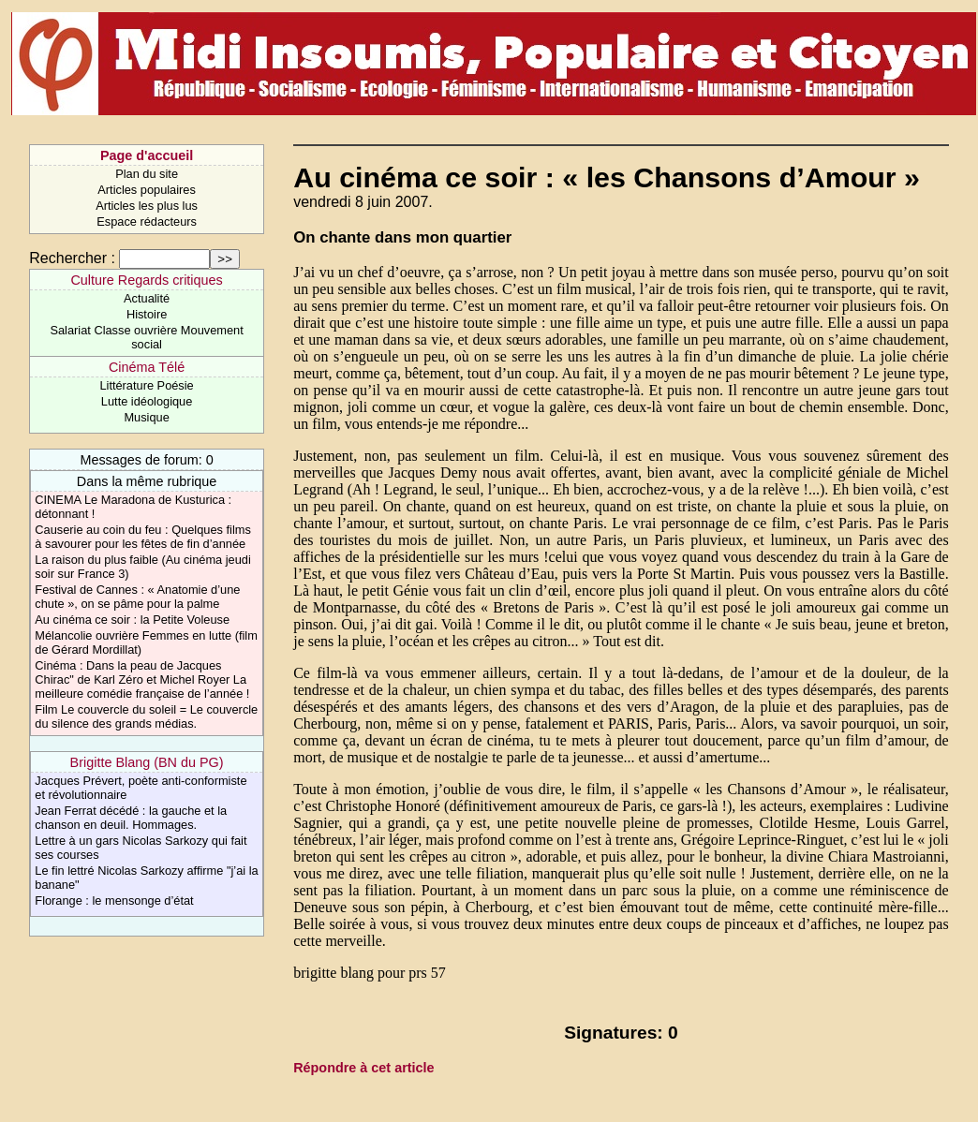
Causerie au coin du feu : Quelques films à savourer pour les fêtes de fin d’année (142, 537)
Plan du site (146, 174)
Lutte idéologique (146, 401)
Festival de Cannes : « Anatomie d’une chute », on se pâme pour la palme (137, 597)
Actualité (147, 298)
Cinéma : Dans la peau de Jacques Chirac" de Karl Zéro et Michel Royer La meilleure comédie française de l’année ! (142, 679)
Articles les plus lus (147, 206)
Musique (146, 417)
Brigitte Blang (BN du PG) (147, 762)
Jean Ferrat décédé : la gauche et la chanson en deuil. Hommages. (131, 818)
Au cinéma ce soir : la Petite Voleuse (132, 620)
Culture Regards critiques (146, 280)
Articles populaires (146, 190)
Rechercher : (72, 258)
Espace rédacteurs (146, 221)
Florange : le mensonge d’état (114, 900)
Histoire (146, 314)
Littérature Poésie (146, 385)
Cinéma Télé (147, 367)
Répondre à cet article (363, 1067)
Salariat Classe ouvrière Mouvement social (146, 337)
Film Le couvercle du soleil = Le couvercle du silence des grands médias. (146, 716)
